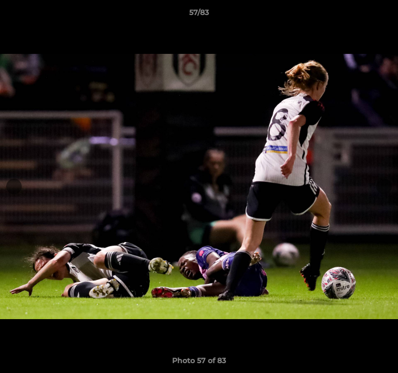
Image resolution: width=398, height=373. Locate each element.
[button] (385, 15)
